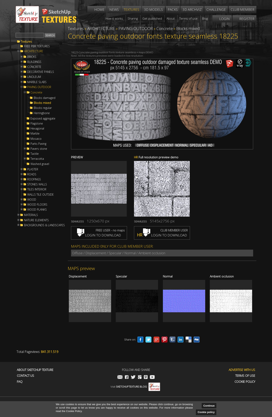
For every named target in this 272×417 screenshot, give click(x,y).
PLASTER (32, 169)
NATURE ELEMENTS (36, 220)
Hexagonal (37, 128)
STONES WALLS (37, 184)
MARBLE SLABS (37, 82)
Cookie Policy (244, 382)
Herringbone (42, 113)
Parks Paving (38, 144)
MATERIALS (31, 215)
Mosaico (36, 139)
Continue (209, 405)
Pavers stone (38, 149)
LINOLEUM (34, 77)
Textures (26, 41)
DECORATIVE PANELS (40, 72)
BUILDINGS (34, 62)
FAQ (19, 382)
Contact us (25, 376)
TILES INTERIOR (36, 189)
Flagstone (36, 123)
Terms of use (245, 376)
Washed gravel (39, 164)
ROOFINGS (34, 179)
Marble (35, 133)
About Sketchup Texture (35, 370)
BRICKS (31, 57)
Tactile (34, 154)
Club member (242, 9)
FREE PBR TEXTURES (37, 46)
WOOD (31, 199)
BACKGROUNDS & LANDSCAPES (44, 225)
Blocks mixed (42, 103)
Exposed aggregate (42, 118)
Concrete (36, 92)
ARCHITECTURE (33, 51)
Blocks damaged (44, 98)
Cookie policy (206, 412)
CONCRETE (34, 67)
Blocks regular (43, 108)
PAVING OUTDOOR (39, 87)
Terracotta (37, 159)
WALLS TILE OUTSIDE (40, 194)
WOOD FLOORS (37, 204)
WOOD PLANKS (37, 209)
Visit (135, 386)
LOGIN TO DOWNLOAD (99, 235)
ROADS (31, 174)
